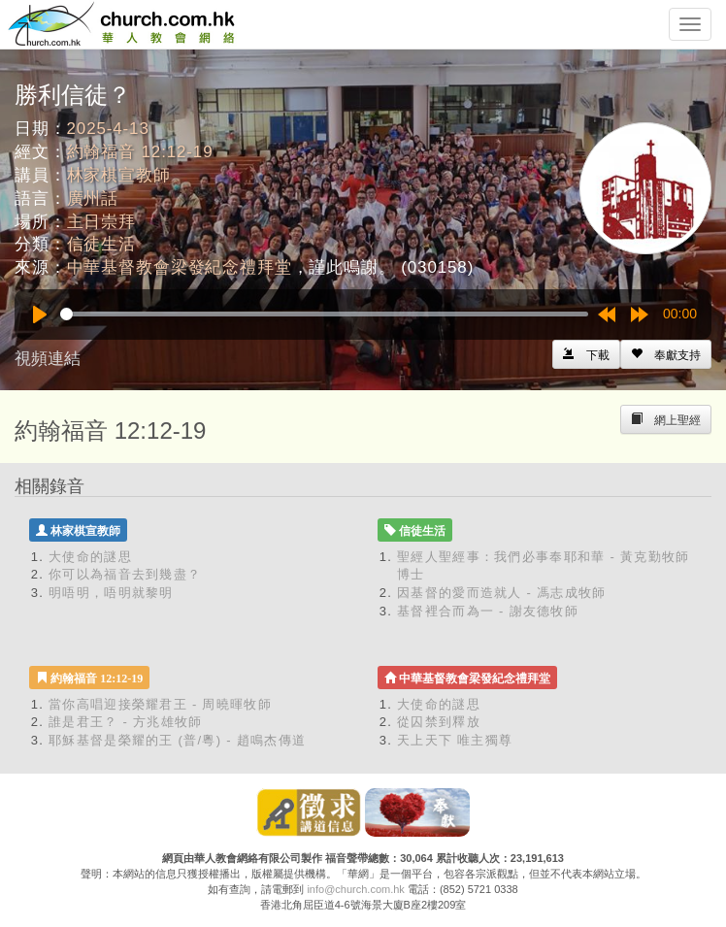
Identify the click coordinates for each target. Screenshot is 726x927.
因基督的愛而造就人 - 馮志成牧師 (502, 592)
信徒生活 (101, 244)
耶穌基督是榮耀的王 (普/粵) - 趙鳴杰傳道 (177, 740)
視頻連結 (48, 358)
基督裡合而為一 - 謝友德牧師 (487, 611)
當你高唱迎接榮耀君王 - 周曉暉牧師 (160, 704)
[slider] (324, 314)
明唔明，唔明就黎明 (111, 592)
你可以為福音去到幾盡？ (125, 574)
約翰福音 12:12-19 (140, 152)
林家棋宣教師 (119, 175)
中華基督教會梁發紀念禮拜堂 (179, 267)
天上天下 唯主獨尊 (454, 740)
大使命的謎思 (90, 556)
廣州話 (93, 198)
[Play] (39, 314)
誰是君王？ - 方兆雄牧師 (125, 721)
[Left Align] (665, 354)
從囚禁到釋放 (438, 721)
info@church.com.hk (355, 889)
